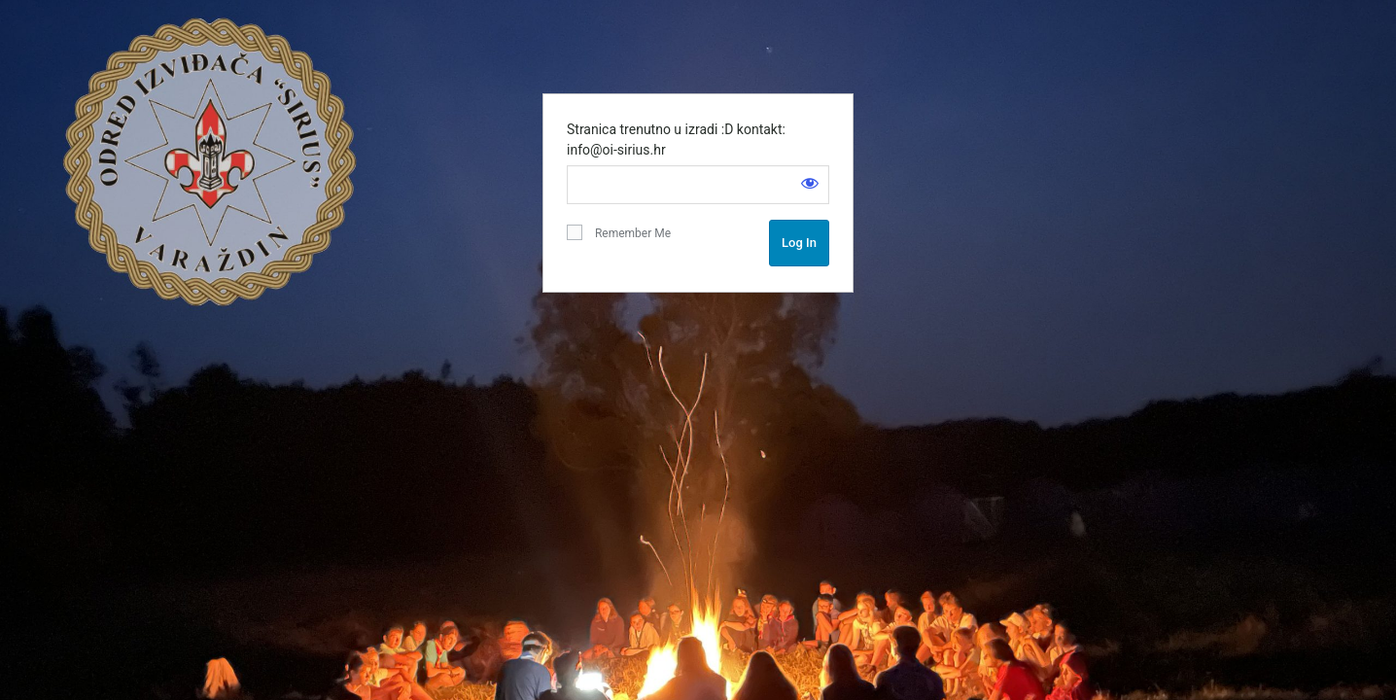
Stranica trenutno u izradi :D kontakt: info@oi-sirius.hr (676, 140)
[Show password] (809, 182)
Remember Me (619, 232)
